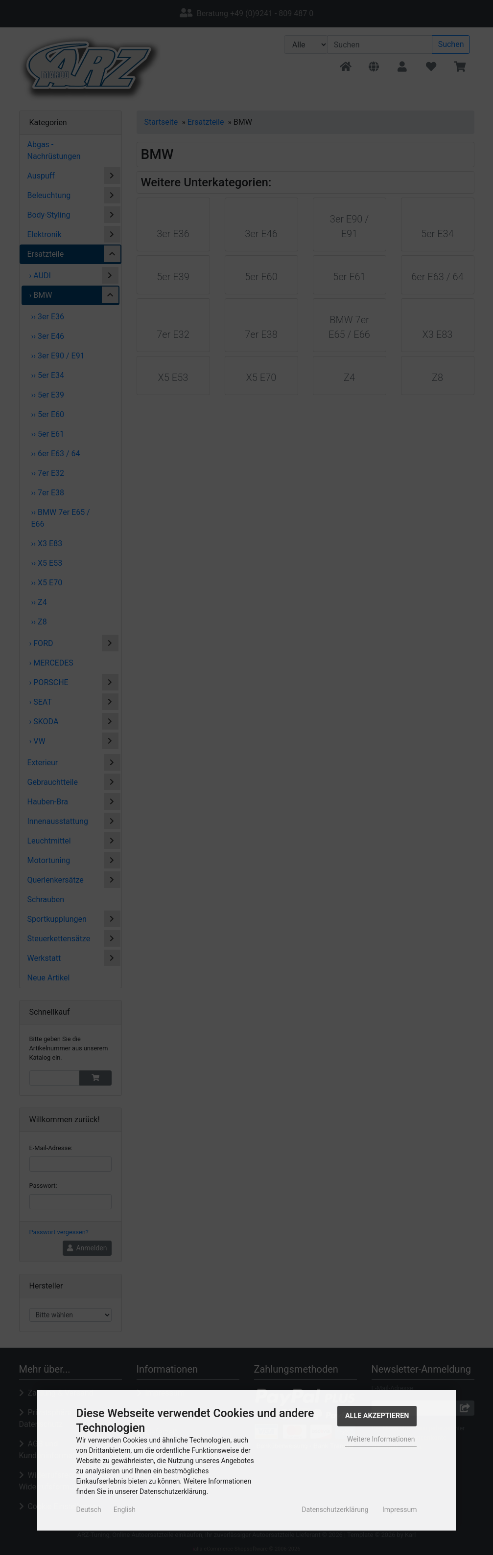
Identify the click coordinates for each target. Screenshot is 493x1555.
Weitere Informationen (381, 1439)
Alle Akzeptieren (377, 1416)
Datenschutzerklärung (335, 1509)
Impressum (399, 1509)
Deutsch (88, 1509)
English (125, 1509)
